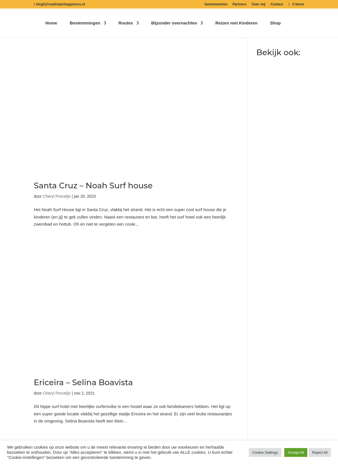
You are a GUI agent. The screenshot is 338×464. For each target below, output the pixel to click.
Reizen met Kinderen (236, 23)
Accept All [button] (296, 452)
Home (51, 23)
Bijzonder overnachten (174, 23)
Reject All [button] (319, 452)
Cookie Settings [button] (265, 452)
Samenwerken (216, 4)
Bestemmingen (85, 23)
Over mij (258, 4)
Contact (276, 4)
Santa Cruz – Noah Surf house (93, 185)
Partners (240, 4)
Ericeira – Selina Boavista (83, 382)
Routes (125, 23)
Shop (275, 23)
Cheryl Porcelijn (57, 196)
